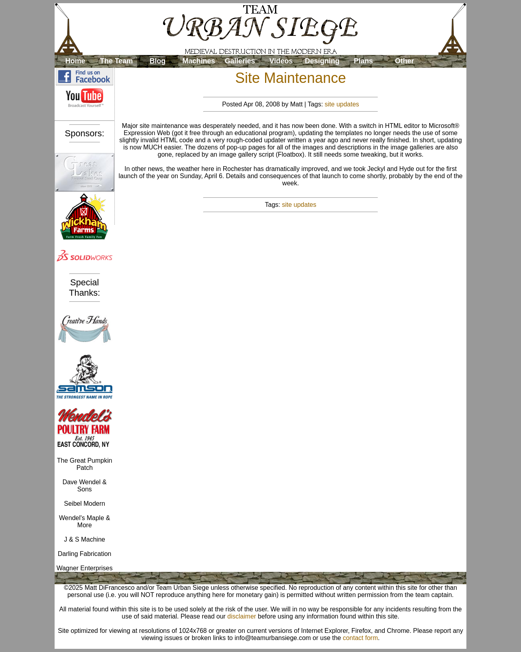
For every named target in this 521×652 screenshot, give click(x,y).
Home (75, 61)
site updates (342, 104)
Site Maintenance (290, 78)
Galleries (240, 61)
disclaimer (241, 616)
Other (404, 61)
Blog (157, 61)
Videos (281, 61)
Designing (322, 61)
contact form (360, 637)
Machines (199, 61)
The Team (116, 61)
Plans (363, 61)
